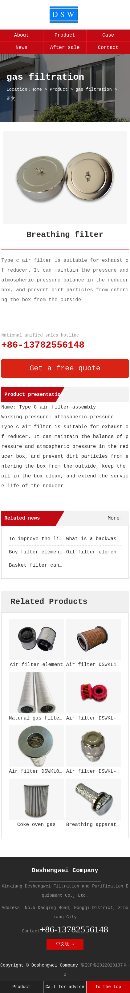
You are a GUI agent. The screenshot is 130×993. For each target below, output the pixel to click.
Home (36, 89)
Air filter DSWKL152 (94, 665)
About (21, 35)
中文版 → (65, 944)
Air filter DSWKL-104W (97, 771)
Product (65, 35)
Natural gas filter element (47, 718)
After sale (64, 47)
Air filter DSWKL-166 (95, 718)
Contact (108, 47)
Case (108, 35)
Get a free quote (65, 368)
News (21, 47)
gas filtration (93, 89)
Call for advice (64, 986)
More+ (115, 518)
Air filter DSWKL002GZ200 (44, 771)
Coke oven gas (36, 825)
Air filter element (36, 665)
